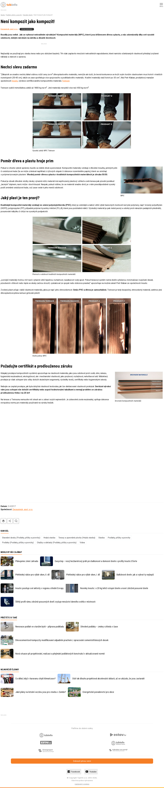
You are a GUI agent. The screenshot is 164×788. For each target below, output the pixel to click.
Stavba (3, 15)
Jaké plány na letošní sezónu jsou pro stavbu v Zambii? (40, 692)
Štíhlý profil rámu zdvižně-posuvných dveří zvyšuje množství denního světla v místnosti (55, 601)
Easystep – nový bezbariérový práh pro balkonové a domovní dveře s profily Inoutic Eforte (96, 561)
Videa (82, 542)
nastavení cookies (82, 784)
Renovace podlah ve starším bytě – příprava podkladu (39, 626)
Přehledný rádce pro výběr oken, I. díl (83, 574)
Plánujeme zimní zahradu (26, 561)
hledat (16, 521)
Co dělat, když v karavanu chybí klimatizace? (35, 678)
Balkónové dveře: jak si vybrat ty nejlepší (135, 574)
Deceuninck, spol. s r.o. (9, 29)
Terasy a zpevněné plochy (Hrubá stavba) (76, 537)
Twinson (66, 81)
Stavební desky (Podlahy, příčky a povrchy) (21, 537)
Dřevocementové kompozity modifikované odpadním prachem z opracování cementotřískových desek (61, 640)
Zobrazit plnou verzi (82, 761)
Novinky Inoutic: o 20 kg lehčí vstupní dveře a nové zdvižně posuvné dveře (114, 588)
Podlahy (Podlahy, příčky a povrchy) (18, 542)
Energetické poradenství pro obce (98, 692)
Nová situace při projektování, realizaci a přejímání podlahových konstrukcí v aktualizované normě (60, 653)
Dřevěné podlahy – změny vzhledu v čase (99, 626)
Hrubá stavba (49, 537)
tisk (3, 521)
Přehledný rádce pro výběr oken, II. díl (32, 574)
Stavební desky (28, 15)
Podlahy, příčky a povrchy (14, 15)
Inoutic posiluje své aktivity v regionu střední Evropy (39, 588)
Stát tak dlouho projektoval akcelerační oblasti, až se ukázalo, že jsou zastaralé (108, 678)
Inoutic (15, 81)
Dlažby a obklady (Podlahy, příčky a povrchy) (56, 542)
